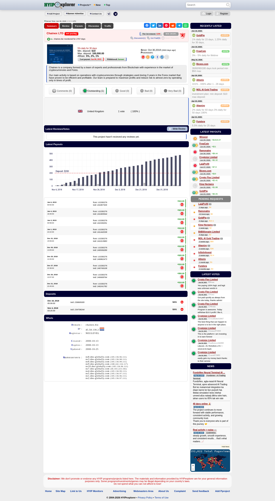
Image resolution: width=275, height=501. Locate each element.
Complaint (180, 491)
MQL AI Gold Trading (207, 89)
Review (65, 26)
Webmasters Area (143, 491)
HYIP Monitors (95, 491)
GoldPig (200, 35)
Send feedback (200, 491)
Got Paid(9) (155, 38)
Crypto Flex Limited (209, 177)
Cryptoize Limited (208, 157)
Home (48, 491)
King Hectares (206, 184)
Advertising (119, 491)
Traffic (107, 26)
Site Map (60, 491)
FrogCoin (201, 51)
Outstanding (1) (93, 90)
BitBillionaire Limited (209, 232)
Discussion (93, 26)
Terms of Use (162, 497)
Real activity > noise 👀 (205, 430)
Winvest (203, 137)
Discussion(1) (140, 38)
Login (208, 13)
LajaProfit (204, 164)
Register (224, 13)
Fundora (200, 121)
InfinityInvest (205, 252)
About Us (163, 491)
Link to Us (76, 491)
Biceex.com (202, 64)
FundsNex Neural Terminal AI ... (209, 372)
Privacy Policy (145, 497)
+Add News (225, 446)
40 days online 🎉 (202, 404)
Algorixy (200, 105)
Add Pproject (222, 491)
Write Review (179, 129)
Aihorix (200, 80)
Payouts (79, 26)
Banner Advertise (76, 13)
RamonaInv (205, 150)
